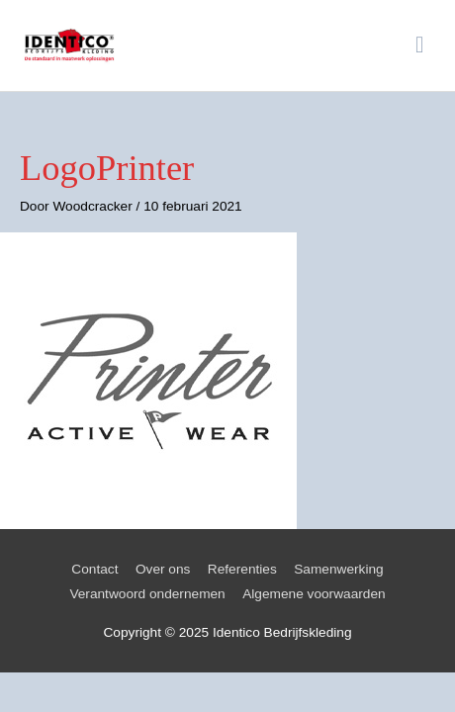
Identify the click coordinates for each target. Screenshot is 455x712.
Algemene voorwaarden (313, 593)
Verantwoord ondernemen (147, 593)
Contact (94, 569)
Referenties (242, 569)
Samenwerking (338, 569)
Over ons (163, 569)
